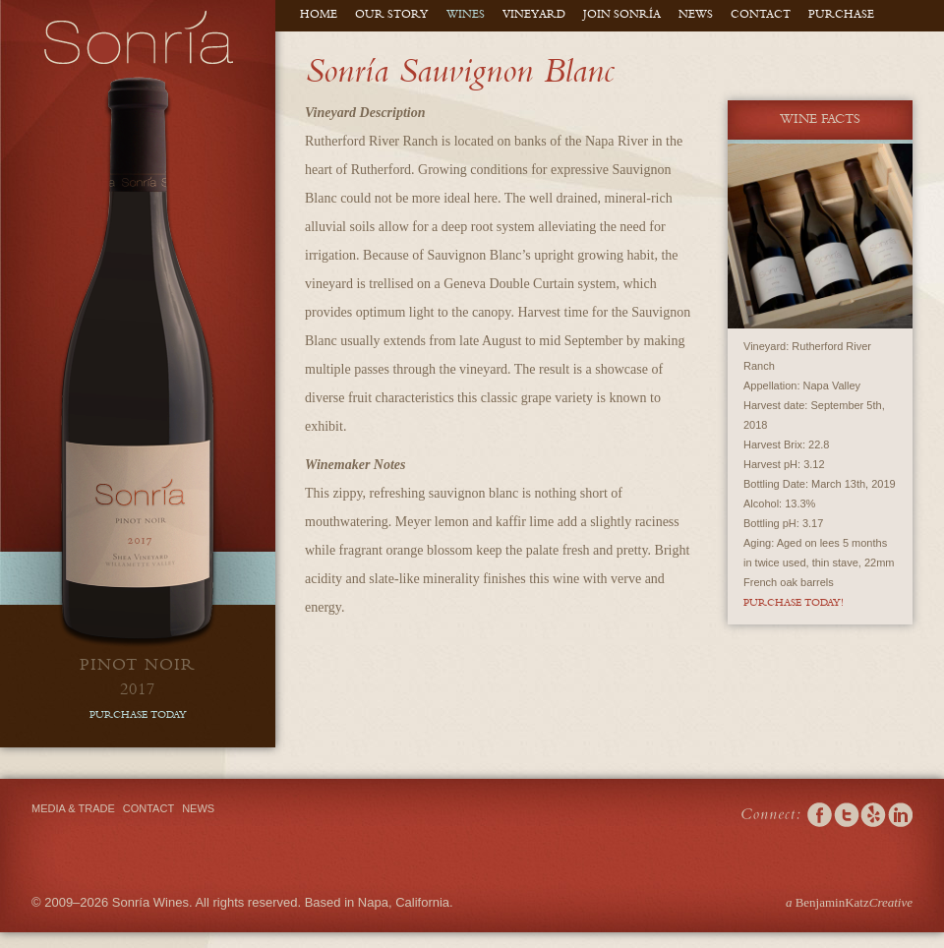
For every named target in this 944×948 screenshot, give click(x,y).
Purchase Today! (793, 604)
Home (318, 16)
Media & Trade (73, 808)
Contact (761, 16)
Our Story (392, 16)
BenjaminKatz (849, 902)
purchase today (138, 716)
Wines (465, 16)
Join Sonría (622, 16)
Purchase (841, 16)
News (695, 16)
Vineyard (533, 16)
